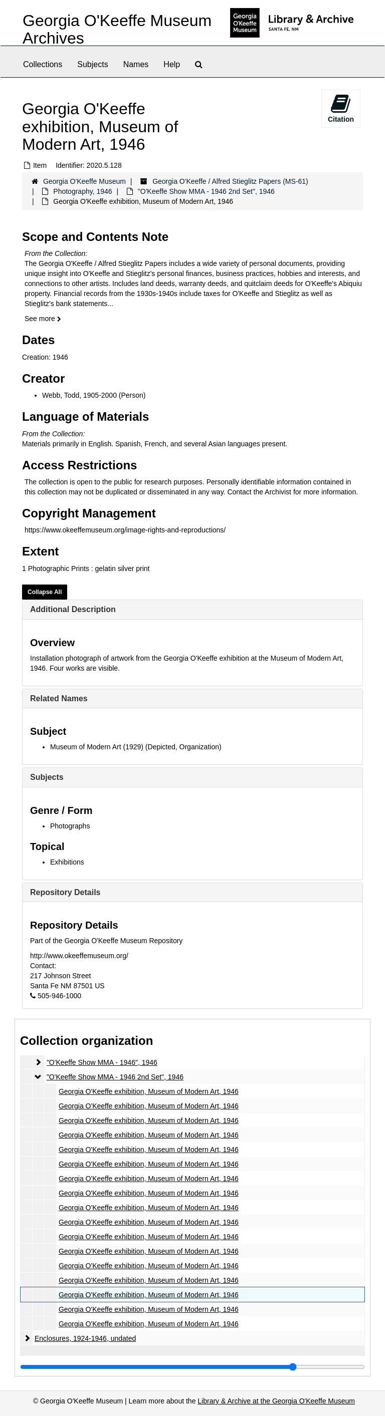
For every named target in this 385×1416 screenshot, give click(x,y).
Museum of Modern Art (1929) (96, 747)
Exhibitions (67, 862)
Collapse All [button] (45, 592)
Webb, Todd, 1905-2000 (79, 395)
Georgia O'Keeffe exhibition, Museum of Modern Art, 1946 (149, 1091)
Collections (42, 64)
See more (43, 319)
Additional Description (73, 609)
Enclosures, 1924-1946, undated (85, 1338)
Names (136, 64)
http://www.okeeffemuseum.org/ (79, 956)
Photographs (70, 826)
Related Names (59, 698)
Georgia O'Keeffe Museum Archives (117, 29)
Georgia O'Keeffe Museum (84, 181)
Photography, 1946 (82, 191)
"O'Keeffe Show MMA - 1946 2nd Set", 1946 (206, 191)
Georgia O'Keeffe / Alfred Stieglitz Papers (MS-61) (230, 181)
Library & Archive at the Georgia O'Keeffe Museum (276, 1401)
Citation (341, 108)
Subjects (92, 64)
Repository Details (65, 892)
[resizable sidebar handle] (192, 1367)
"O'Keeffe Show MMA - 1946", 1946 (102, 1062)
